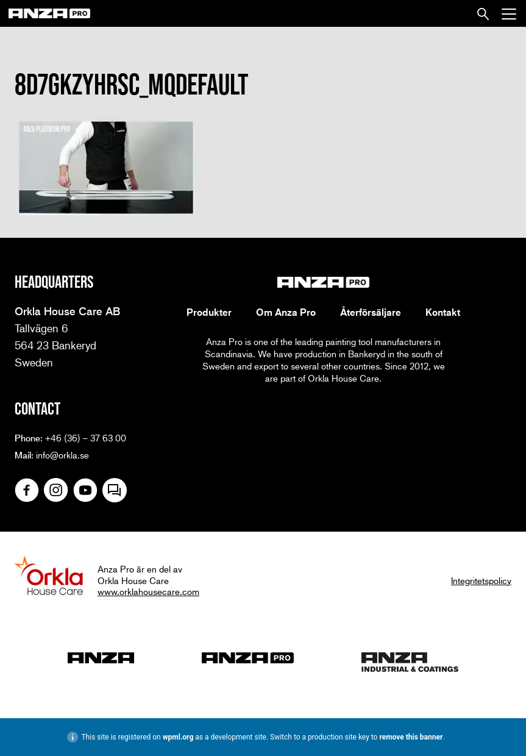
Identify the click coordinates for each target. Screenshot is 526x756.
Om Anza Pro (286, 312)
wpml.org (178, 737)
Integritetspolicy (481, 580)
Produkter (209, 312)
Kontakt (442, 312)
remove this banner (410, 737)
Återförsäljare (370, 312)
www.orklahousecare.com (148, 591)
